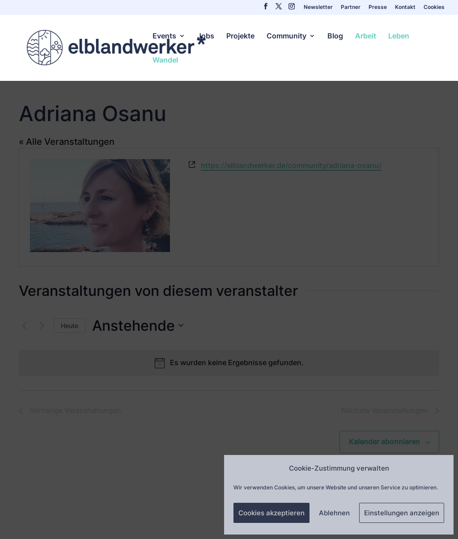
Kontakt (405, 7)
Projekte (240, 36)
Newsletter (318, 7)
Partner (350, 7)
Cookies (434, 7)
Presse (378, 7)
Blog (335, 36)
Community (286, 36)
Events (164, 36)
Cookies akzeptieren (271, 513)
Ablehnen (334, 513)
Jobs (205, 36)
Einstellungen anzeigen (401, 513)
